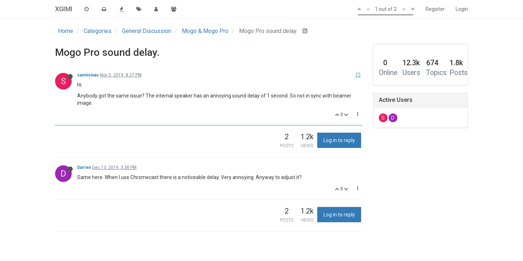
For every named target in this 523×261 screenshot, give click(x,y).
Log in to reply (339, 140)
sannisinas (88, 75)
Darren (84, 167)
